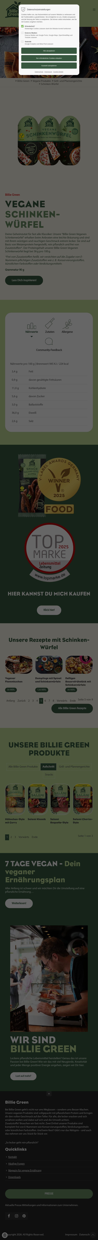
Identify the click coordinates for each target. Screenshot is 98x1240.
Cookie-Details (58, 72)
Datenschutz (39, 72)
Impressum (48, 72)
